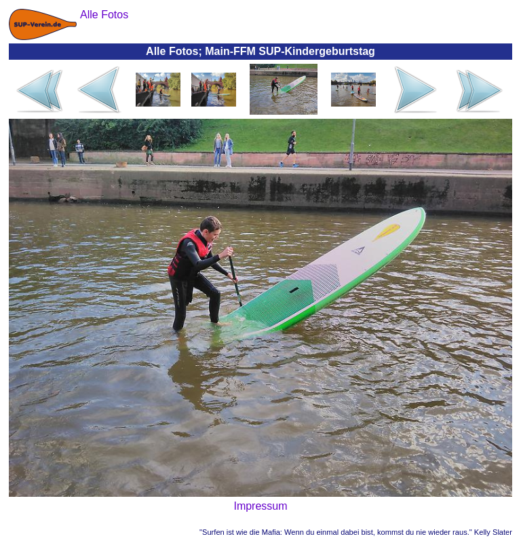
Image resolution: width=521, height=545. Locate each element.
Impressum (260, 506)
